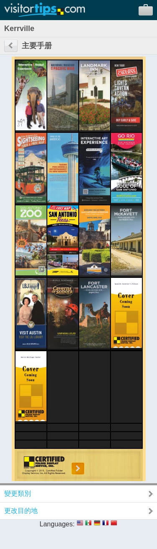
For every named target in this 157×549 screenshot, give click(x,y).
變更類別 (17, 493)
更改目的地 (21, 510)
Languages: (57, 524)
